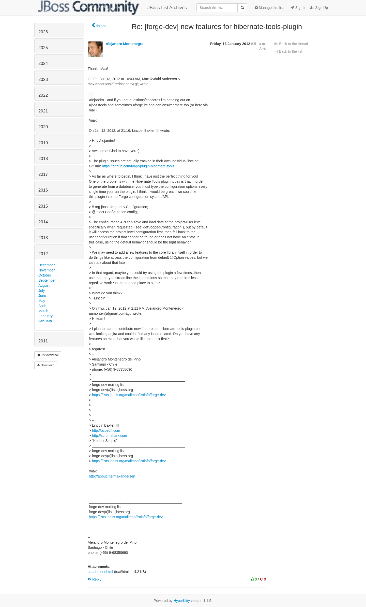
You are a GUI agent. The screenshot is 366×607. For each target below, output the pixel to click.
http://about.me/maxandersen (112, 476)
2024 (43, 63)
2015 (43, 206)
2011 (43, 341)
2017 (43, 174)
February (45, 316)
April (41, 306)
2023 (43, 79)
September (47, 280)
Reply (94, 579)
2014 (43, 222)
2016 (43, 190)
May (41, 301)
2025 (43, 47)
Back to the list (287, 51)
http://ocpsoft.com (106, 430)
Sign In (298, 8)
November (46, 270)
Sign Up (319, 8)
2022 (43, 95)
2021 (43, 111)
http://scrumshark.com (109, 435)
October (44, 275)
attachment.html (100, 572)
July (41, 290)
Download (45, 365)
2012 (43, 253)
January (45, 321)
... (91, 94)
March (43, 311)
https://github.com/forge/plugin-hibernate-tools (138, 166)
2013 (43, 237)
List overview (47, 355)
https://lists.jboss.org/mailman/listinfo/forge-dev (129, 395)
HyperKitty (182, 601)
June (42, 296)
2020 (43, 126)
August (44, 285)
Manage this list (269, 8)
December (46, 265)
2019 (43, 142)
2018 (43, 158)
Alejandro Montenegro (125, 44)
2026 (43, 32)
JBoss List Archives (112, 7)
